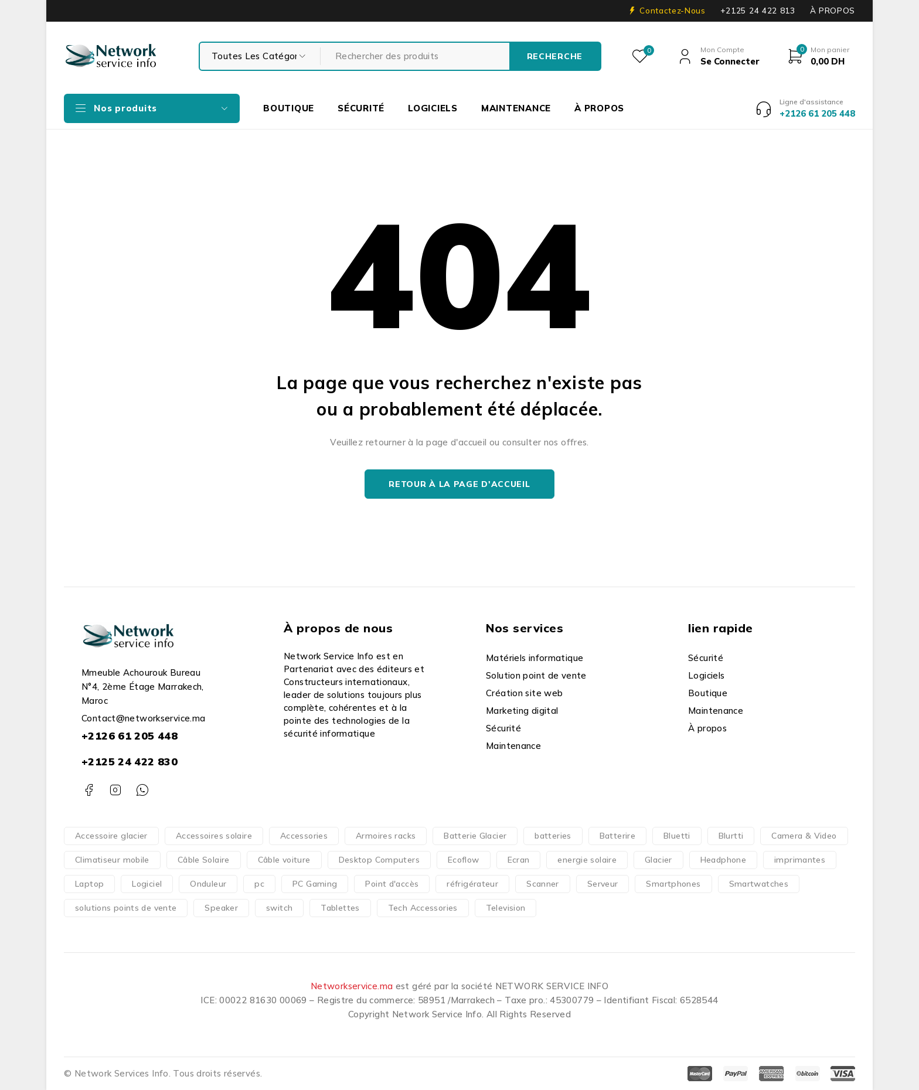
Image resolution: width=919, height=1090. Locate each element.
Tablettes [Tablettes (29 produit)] (340, 907)
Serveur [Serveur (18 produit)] (602, 883)
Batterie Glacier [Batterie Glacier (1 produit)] (475, 835)
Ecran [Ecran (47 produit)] (519, 859)
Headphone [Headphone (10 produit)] (723, 859)
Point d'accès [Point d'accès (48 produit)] (391, 883)
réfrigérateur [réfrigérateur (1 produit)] (472, 883)
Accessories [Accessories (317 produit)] (304, 835)
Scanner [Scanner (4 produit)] (542, 883)
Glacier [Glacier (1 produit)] (658, 859)
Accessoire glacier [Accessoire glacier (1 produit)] (111, 835)
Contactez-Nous (672, 10)
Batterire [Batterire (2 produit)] (617, 835)
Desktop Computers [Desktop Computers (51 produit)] (379, 859)
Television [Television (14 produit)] (506, 907)
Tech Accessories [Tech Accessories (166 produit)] (423, 907)
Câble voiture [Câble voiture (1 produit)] (284, 859)
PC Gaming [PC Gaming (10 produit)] (314, 883)
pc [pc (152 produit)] (259, 883)
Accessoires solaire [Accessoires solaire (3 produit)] (214, 835)
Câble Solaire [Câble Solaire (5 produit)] (204, 859)
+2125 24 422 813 (757, 10)
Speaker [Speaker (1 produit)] (221, 907)
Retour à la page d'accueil (459, 484)
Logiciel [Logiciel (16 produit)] (147, 883)
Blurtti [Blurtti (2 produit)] (731, 835)
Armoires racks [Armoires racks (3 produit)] (386, 835)
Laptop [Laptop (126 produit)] (89, 883)
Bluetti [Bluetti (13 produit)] (676, 835)
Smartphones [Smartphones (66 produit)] (673, 883)
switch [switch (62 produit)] (279, 907)
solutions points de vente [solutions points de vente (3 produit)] (125, 907)
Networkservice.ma (352, 986)
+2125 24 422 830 (129, 761)
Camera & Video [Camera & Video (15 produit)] (803, 835)
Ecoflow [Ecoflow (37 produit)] (463, 859)
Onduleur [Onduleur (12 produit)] (208, 883)
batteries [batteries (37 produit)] (553, 835)
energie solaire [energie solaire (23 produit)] (587, 859)
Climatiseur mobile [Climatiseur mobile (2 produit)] (112, 859)
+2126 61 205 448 (129, 735)
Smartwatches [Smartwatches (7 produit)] (759, 883)
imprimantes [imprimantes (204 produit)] (799, 859)
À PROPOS (832, 10)
